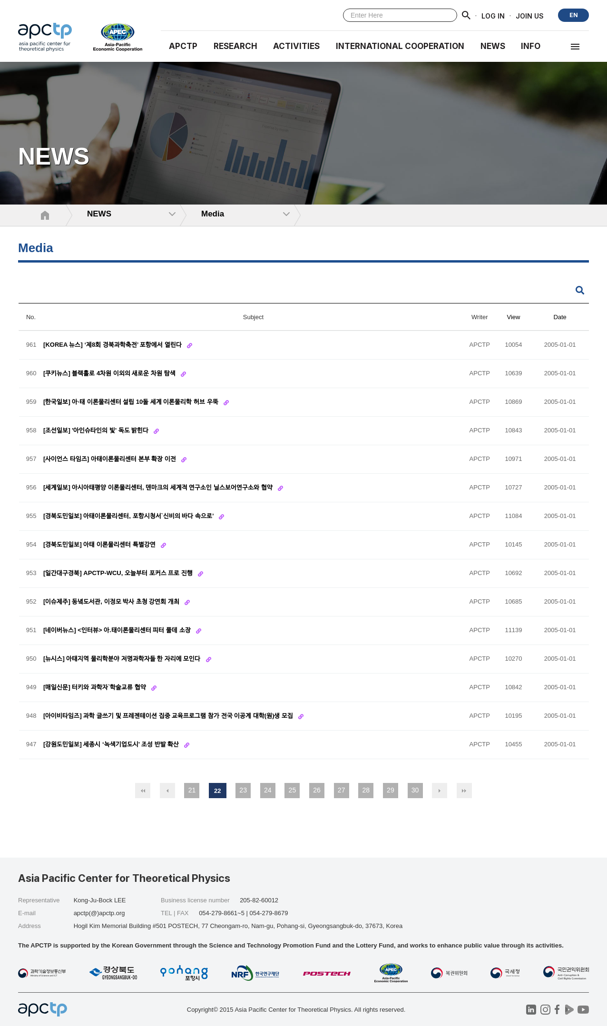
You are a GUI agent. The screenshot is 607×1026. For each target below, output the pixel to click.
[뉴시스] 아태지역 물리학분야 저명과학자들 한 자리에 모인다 (122, 659)
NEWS (492, 46)
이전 (167, 790)
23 (243, 790)
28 (366, 790)
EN (573, 15)
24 (268, 790)
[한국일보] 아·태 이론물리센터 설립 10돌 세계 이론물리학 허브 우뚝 (131, 402)
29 (390, 790)
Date (559, 317)
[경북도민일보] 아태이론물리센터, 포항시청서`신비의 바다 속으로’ (129, 516)
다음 (439, 790)
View (513, 317)
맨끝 (464, 790)
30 (415, 790)
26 (317, 790)
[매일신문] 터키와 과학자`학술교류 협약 (95, 687)
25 (292, 790)
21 (192, 790)
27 (341, 790)
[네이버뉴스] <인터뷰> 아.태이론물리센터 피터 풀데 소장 (117, 630)
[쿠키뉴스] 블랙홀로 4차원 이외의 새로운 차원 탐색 (110, 373)
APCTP (183, 46)
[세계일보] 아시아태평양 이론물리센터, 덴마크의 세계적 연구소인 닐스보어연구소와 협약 (158, 487)
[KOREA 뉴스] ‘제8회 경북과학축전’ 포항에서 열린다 (113, 345)
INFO (530, 46)
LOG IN (493, 15)
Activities (296, 46)
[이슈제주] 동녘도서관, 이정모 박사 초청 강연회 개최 (112, 602)
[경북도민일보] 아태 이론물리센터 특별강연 (100, 544)
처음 (142, 790)
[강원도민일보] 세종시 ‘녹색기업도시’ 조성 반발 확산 (112, 744)
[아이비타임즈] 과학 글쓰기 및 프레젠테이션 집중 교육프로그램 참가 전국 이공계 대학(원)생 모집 (169, 716)
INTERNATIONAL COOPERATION (400, 46)
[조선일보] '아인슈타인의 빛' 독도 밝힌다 (96, 430)
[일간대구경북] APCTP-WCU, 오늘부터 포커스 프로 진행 (118, 573)
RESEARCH (235, 46)
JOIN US (530, 15)
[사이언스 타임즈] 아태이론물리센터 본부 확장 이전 (110, 459)
